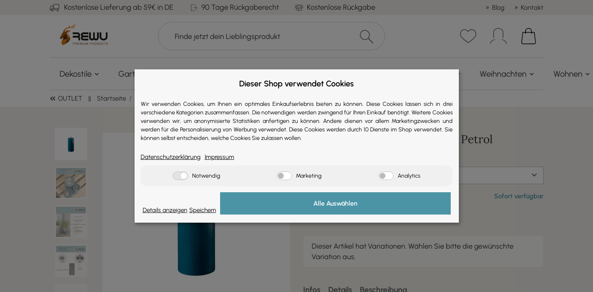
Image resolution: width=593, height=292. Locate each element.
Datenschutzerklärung (176, 156)
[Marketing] (284, 176)
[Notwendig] (180, 176)
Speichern (349, 210)
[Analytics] (386, 176)
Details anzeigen (170, 210)
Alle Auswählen (410, 204)
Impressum (233, 156)
